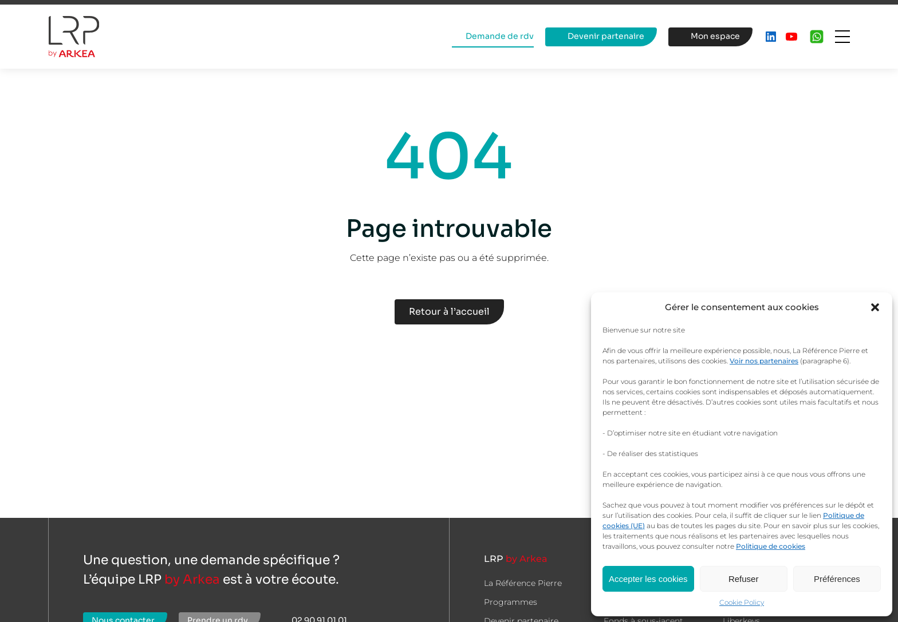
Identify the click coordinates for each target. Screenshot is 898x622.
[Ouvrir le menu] (842, 36)
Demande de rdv (500, 36)
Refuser (743, 579)
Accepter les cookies (648, 579)
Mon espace (715, 36)
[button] (875, 307)
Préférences (837, 579)
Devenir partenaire (606, 36)
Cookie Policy (741, 602)
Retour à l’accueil (449, 312)
